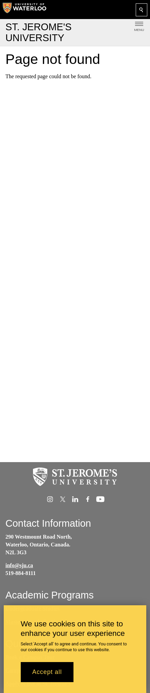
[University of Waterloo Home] (24, 9)
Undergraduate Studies (32, 608)
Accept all (47, 675)
